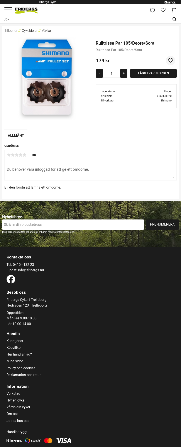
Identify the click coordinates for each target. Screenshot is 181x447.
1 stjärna (9, 155)
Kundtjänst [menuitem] (15, 341)
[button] (8, 10)
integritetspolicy (65, 232)
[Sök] (175, 19)
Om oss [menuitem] (13, 414)
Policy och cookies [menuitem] (21, 368)
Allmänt (16, 135)
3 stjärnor (17, 155)
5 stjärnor (24, 155)
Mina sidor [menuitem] (15, 361)
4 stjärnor (20, 155)
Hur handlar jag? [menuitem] (19, 354)
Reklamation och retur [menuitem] (24, 375)
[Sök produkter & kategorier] (85, 19)
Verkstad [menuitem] (13, 394)
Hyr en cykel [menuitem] (16, 400)
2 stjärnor (13, 155)
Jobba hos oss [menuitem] (18, 421)
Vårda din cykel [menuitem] (18, 407)
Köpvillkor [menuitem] (14, 348)
